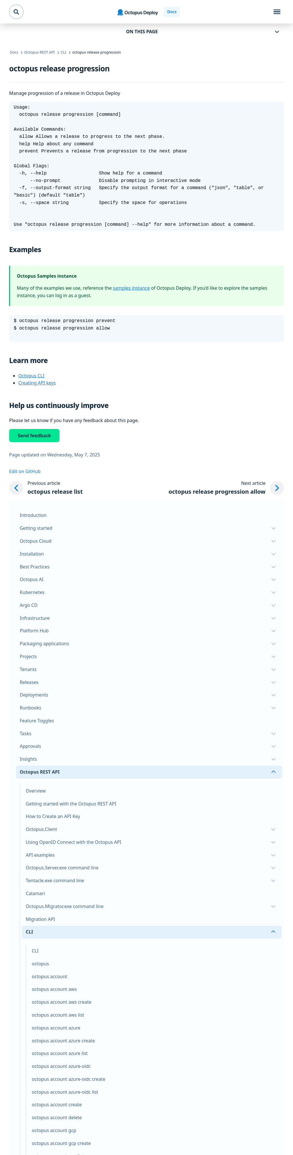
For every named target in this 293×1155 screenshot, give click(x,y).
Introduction (33, 515)
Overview (36, 791)
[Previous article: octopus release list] (46, 488)
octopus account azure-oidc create (68, 1079)
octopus (40, 963)
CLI (35, 951)
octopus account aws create (61, 1002)
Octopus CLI (31, 375)
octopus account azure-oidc (61, 1066)
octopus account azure (56, 1028)
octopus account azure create (63, 1041)
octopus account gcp (54, 1130)
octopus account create (57, 1104)
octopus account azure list (60, 1053)
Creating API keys (37, 383)
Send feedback (34, 435)
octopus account (49, 976)
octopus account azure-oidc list (65, 1092)
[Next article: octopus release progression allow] (226, 488)
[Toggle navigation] (277, 12)
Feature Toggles (37, 720)
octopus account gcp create (61, 1143)
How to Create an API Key (53, 816)
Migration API (40, 919)
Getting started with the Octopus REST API (71, 804)
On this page (142, 31)
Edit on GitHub (25, 471)
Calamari (35, 893)
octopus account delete (57, 1117)
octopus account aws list (58, 1015)
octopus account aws (54, 989)
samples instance (131, 288)
